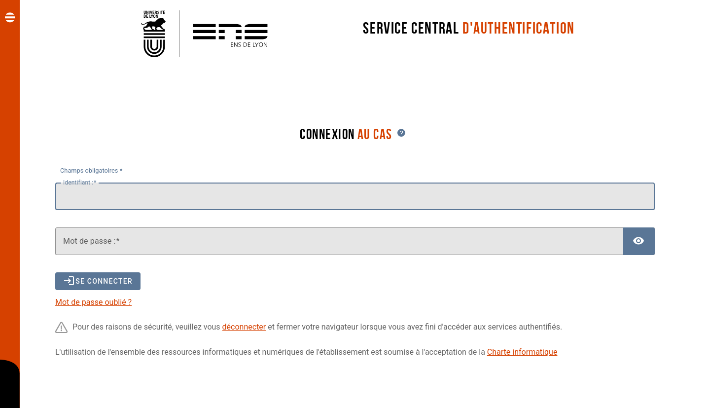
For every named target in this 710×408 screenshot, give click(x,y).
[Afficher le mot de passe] (639, 241)
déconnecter (244, 327)
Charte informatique (522, 352)
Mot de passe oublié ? (93, 302)
